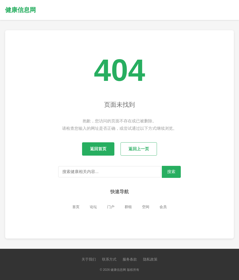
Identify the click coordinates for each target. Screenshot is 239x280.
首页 (75, 207)
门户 (110, 207)
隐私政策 (150, 259)
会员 (163, 207)
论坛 (93, 207)
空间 (145, 207)
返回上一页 (138, 149)
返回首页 (98, 149)
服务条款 (130, 259)
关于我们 (89, 259)
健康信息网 (20, 9)
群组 (128, 207)
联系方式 (109, 259)
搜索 (171, 171)
